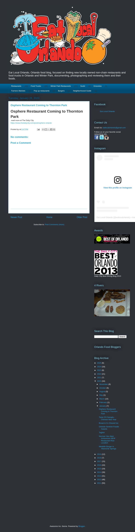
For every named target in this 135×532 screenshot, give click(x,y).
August (102, 391)
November (104, 384)
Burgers (61, 91)
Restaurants (16, 86)
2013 (99, 476)
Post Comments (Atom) (54, 224)
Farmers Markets (18, 91)
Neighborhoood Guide (82, 91)
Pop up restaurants (41, 91)
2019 (99, 454)
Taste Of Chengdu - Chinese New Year (107, 418)
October (103, 388)
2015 (99, 469)
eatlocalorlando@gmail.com (114, 128)
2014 (99, 472)
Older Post (82, 217)
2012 (99, 479)
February (103, 402)
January (103, 406)
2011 (99, 483)
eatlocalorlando (123, 217)
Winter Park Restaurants (61, 86)
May (101, 395)
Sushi (82, 86)
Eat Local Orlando (107, 111)
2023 (99, 370)
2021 (99, 377)
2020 (99, 381)
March (102, 399)
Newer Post (16, 217)
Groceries (98, 86)
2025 (99, 363)
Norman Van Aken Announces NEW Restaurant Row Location (107, 439)
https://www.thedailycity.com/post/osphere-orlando (31, 123)
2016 (99, 465)
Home (49, 217)
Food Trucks (36, 86)
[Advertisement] (103, 500)
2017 (99, 461)
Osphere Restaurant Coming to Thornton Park (108, 411)
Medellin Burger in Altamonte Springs (107, 447)
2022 (99, 374)
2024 (99, 367)
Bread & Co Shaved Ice (108, 423)
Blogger (81, 526)
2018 (99, 458)
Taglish (102, 432)
